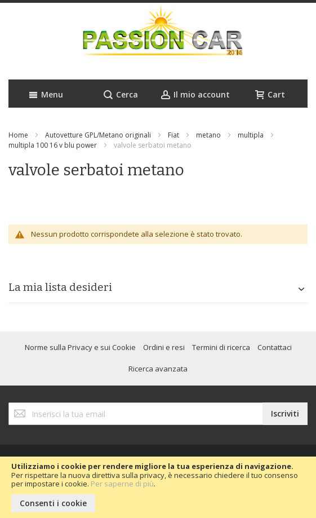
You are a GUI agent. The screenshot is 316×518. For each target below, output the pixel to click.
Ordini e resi (164, 347)
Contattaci (274, 347)
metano (208, 135)
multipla (251, 135)
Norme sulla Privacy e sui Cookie (80, 347)
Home (18, 135)
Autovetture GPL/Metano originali (98, 135)
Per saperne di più (122, 484)
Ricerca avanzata (158, 369)
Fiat (173, 135)
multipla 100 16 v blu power (52, 145)
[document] (158, 487)
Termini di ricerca (221, 347)
